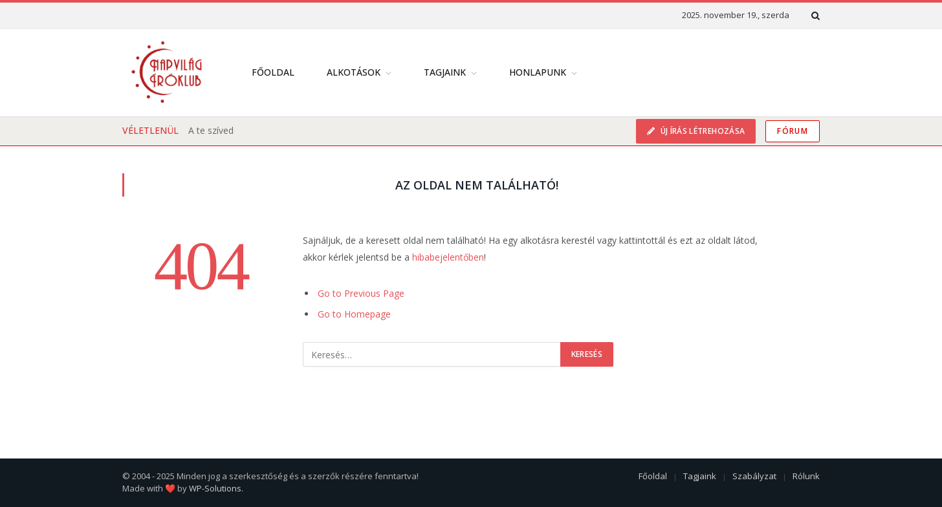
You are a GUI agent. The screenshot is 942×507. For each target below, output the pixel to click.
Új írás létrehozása (701, 130)
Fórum (792, 130)
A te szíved (211, 130)
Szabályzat (754, 476)
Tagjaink (445, 72)
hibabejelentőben (448, 257)
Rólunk (806, 476)
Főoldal (273, 72)
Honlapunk (537, 72)
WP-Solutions (215, 488)
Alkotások (353, 72)
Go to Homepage (354, 314)
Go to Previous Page (361, 293)
